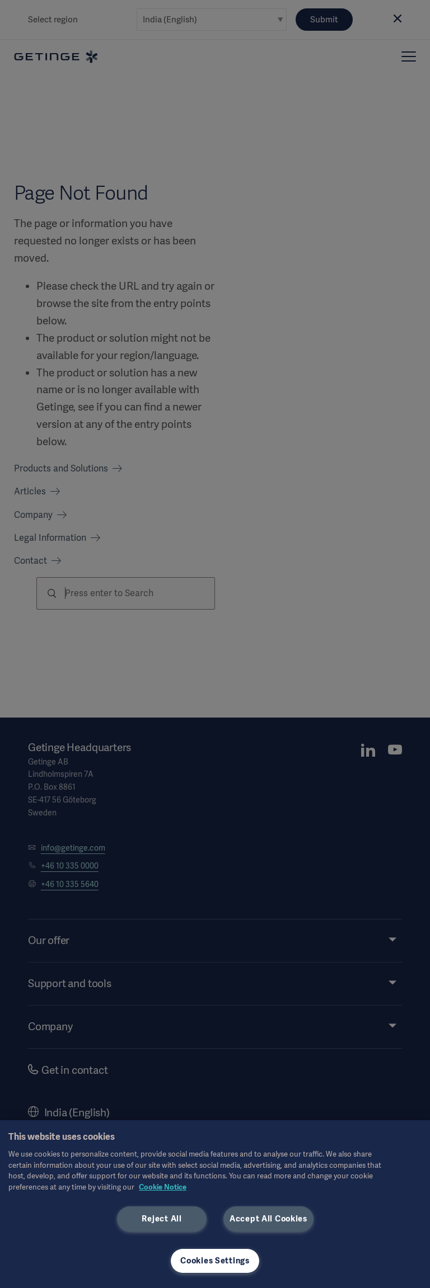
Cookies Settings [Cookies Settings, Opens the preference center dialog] (215, 1261)
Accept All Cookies (268, 1219)
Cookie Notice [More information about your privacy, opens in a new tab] (162, 1187)
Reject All (161, 1219)
